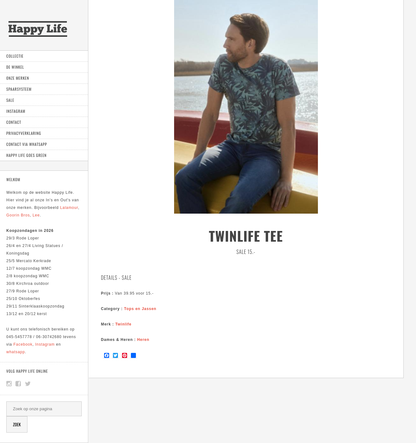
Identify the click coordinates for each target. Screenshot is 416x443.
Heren (143, 339)
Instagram (15, 111)
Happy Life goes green (26, 155)
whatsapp (15, 352)
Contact (13, 122)
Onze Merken (17, 78)
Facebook (23, 344)
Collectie (15, 56)
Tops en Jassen (140, 309)
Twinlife (123, 324)
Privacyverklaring (23, 133)
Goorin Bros (18, 215)
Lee (36, 215)
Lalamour (69, 207)
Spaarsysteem (19, 89)
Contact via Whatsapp (26, 144)
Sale (10, 100)
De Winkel (15, 67)
